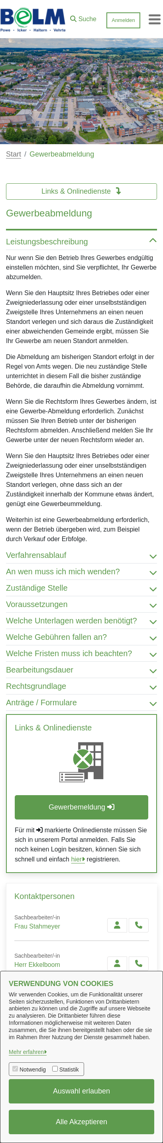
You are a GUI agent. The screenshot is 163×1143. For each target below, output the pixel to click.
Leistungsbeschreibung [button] (81, 241)
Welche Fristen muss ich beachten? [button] (81, 653)
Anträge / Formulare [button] (81, 702)
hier (76, 859)
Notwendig (33, 1069)
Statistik (69, 1069)
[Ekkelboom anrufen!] (139, 963)
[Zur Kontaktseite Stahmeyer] (117, 925)
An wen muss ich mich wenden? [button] (81, 571)
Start (13, 154)
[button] (83, 17)
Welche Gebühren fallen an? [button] (81, 637)
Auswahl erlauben (81, 1091)
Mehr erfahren (26, 1052)
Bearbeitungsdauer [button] (81, 670)
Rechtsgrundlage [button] (81, 686)
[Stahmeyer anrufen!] (139, 925)
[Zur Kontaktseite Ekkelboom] (117, 963)
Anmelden (123, 20)
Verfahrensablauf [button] (81, 555)
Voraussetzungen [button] (81, 604)
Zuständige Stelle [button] (81, 588)
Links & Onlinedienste (81, 191)
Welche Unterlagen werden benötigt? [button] (81, 620)
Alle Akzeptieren (81, 1122)
